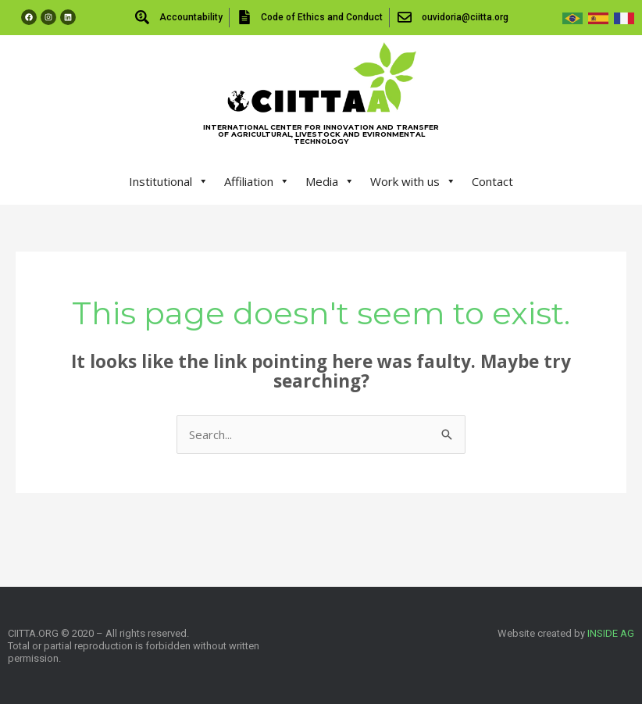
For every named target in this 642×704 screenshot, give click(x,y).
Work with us (413, 181)
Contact (492, 181)
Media (330, 181)
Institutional (169, 181)
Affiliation (257, 181)
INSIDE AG (610, 633)
